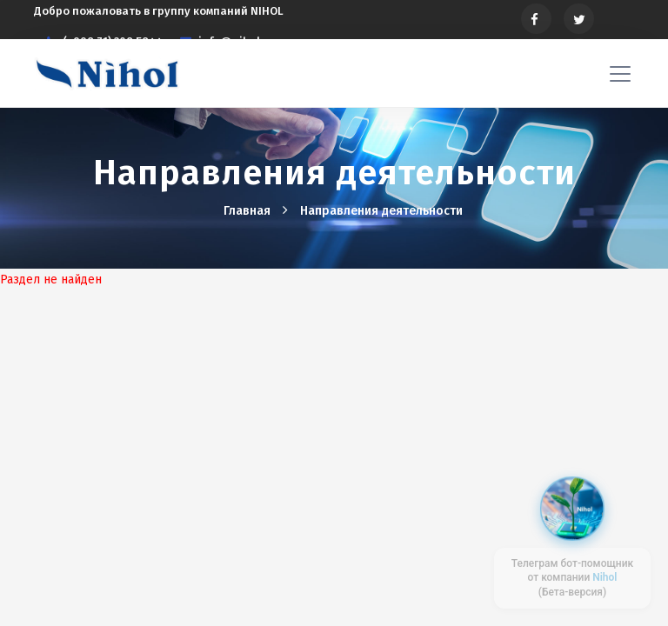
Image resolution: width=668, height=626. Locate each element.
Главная (249, 210)
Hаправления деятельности (381, 210)
